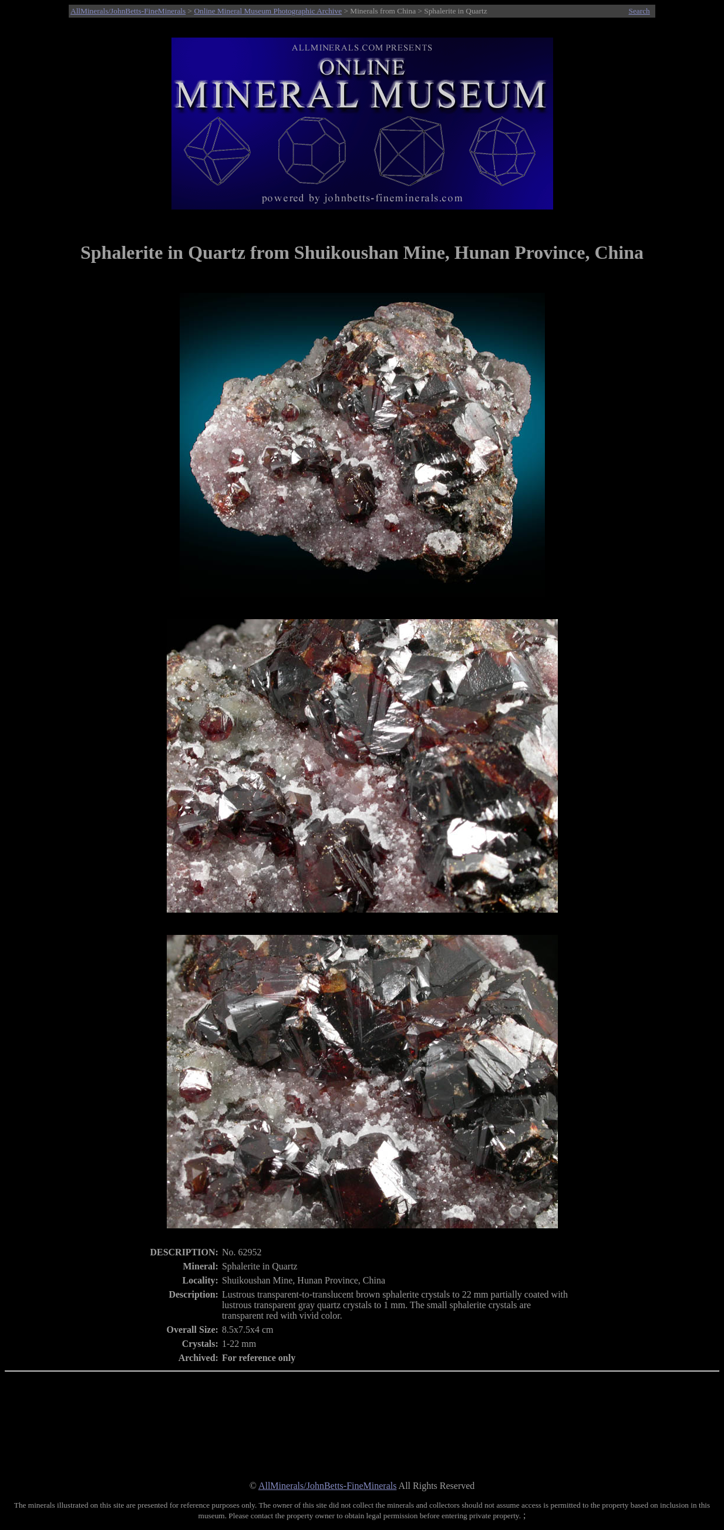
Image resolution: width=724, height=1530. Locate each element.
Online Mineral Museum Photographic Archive (268, 10)
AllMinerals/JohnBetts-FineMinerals (128, 10)
